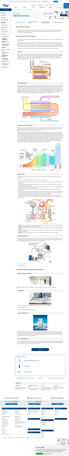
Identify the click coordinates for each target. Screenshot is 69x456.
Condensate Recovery (5, 420)
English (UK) (52, 4)
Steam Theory (43, 410)
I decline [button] (41, 453)
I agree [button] (37, 453)
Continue (55, 1)
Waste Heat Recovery (5, 421)
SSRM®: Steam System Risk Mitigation (33, 411)
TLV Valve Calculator (44, 416)
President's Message (57, 411)
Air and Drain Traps (4, 431)
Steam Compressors (22, 265)
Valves (3, 428)
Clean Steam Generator (18, 419)
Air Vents (3, 430)
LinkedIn (42, 432)
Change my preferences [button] (47, 453)
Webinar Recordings (44, 411)
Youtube (42, 434)
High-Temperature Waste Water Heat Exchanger (26, 309)
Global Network (43, 424)
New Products (16, 411)
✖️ (67, 440)
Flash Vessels (26, 366)
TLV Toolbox (42, 415)
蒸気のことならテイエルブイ (6, 5)
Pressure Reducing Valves (5, 422)
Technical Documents (17, 410)
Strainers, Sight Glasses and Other (6, 434)
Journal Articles (55, 385)
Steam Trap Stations (4, 419)
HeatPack (16, 420)
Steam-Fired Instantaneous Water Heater (20, 422)
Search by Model (4, 410)
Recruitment (56, 415)
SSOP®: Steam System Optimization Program (34, 410)
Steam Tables (43, 385)
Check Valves (3, 429)
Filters (2, 427)
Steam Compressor (28, 371)
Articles (42, 417)
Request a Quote (43, 423)
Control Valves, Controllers (5, 423)
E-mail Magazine (18, 385)
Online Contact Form (44, 422)
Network (56, 410)
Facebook (42, 433)
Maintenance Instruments (18, 427)
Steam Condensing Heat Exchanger (31, 360)
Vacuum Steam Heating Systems (19, 421)
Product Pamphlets (4, 411)
